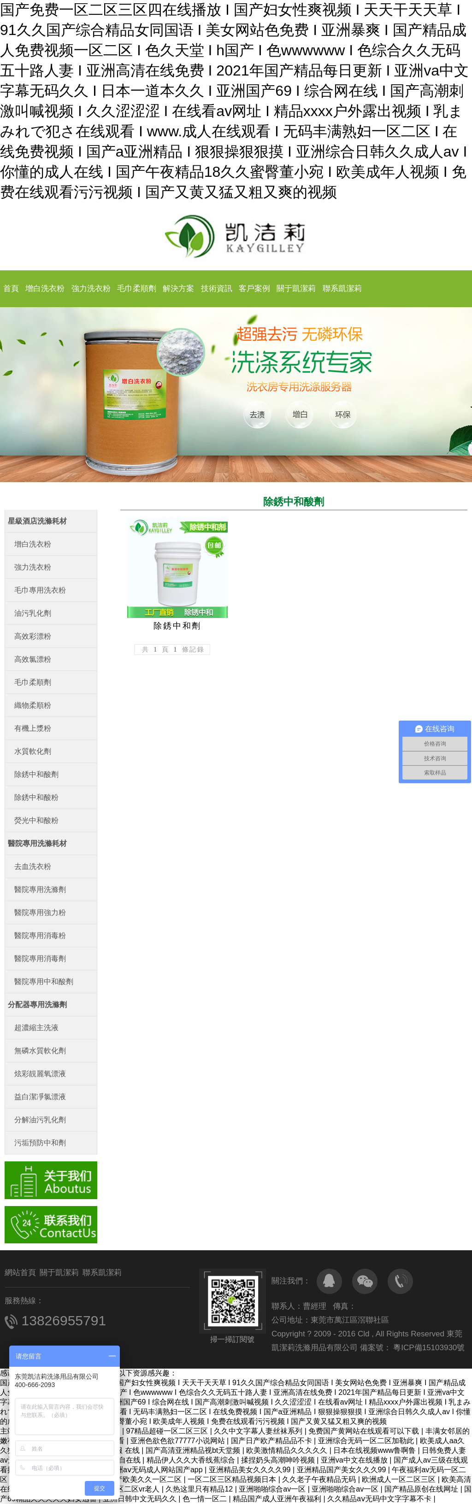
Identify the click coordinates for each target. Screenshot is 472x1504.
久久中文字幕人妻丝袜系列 (259, 1431)
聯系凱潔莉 (342, 288)
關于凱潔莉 (296, 288)
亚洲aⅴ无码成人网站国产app (156, 1470)
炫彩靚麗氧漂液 (40, 1074)
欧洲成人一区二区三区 (399, 1479)
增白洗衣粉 (45, 288)
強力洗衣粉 (91, 288)
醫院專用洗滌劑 (40, 889)
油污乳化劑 (32, 613)
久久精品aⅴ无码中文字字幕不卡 (380, 1499)
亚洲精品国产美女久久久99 (342, 1470)
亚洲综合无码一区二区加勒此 (367, 1441)
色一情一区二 (206, 1499)
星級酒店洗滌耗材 (37, 521)
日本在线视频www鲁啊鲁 (375, 1450)
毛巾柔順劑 (136, 288)
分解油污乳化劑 (40, 1120)
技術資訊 (216, 288)
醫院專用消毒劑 (40, 958)
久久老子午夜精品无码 (320, 1479)
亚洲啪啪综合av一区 (273, 1489)
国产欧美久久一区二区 (145, 1479)
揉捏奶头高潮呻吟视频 (279, 1460)
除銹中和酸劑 (36, 774)
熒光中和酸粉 (36, 820)
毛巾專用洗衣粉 (40, 590)
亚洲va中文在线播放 (355, 1460)
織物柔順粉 (32, 705)
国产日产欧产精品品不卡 (272, 1441)
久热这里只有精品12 (200, 1489)
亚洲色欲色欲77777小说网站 (178, 1441)
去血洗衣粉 (32, 866)
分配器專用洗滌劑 (37, 1004)
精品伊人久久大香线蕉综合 (192, 1460)
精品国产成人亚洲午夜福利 (278, 1499)
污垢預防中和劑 (40, 1143)
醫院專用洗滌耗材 (37, 843)
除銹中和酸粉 (36, 797)
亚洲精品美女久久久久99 (251, 1470)
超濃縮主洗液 (36, 1028)
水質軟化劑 (32, 751)
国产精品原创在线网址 (422, 1489)
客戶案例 (254, 288)
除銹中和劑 (177, 625)
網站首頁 (20, 1272)
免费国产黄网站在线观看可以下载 (364, 1431)
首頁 (11, 288)
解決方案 (178, 288)
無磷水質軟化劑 (40, 1051)
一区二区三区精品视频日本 (233, 1479)
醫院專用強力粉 (40, 912)
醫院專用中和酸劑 (43, 981)
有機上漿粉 (32, 728)
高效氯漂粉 (32, 659)
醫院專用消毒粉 (40, 935)
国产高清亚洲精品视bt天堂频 (194, 1450)
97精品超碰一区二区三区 (168, 1431)
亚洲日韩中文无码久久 (140, 1499)
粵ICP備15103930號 (428, 1347)
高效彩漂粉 (32, 636)
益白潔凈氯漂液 (40, 1097)
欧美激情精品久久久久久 (287, 1450)
